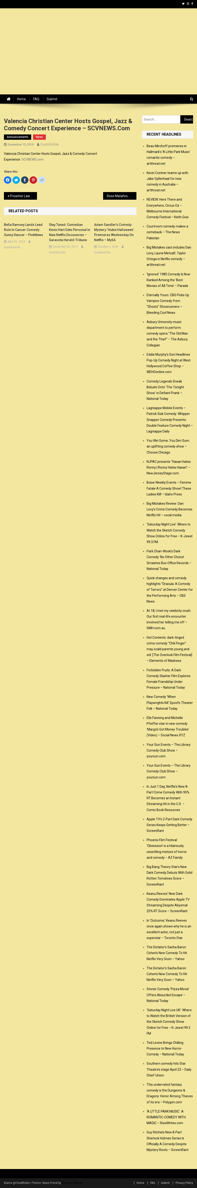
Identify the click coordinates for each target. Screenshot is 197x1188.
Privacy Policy (184, 1183)
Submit (52, 99)
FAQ (36, 99)
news (39, 137)
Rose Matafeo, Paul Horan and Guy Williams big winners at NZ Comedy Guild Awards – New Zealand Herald (121, 196)
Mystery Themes (72, 1183)
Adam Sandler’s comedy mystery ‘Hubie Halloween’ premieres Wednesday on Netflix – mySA (114, 232)
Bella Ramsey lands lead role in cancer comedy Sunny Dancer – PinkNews (23, 230)
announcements (17, 137)
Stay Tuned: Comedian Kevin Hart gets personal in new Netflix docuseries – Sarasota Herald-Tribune (69, 232)
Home (21, 99)
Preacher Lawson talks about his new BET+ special (23, 196)
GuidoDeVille (49, 144)
